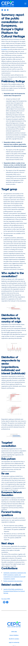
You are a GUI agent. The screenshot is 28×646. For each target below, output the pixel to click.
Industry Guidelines (14, 635)
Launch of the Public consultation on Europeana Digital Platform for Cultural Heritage (14, 591)
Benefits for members (14, 639)
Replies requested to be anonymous (13, 581)
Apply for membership (14, 642)
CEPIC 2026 (14, 631)
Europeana (4, 49)
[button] (25, 3)
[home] (7, 3)
